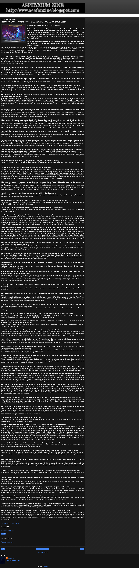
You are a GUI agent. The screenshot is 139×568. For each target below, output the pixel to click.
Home (42, 548)
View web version (43, 552)
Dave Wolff (11, 558)
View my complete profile (13, 560)
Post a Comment (7, 542)
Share (3, 533)
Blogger (46, 566)
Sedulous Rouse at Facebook (10, 523)
